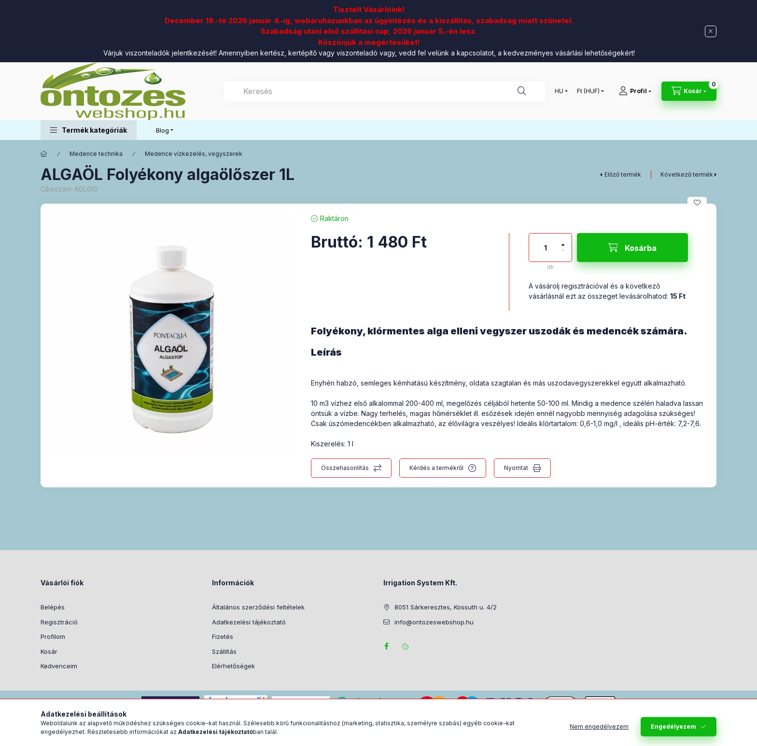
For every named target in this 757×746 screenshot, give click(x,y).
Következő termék (686, 174)
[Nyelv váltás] (559, 91)
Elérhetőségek (233, 666)
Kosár (49, 651)
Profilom (53, 636)
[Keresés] (522, 91)
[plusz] (563, 241)
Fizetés (222, 636)
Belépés (53, 607)
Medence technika (96, 153)
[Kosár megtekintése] (688, 91)
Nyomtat (516, 467)
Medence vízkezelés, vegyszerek (193, 153)
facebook (386, 646)
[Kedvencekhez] (697, 202)
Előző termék (622, 174)
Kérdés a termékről (436, 467)
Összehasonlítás (345, 467)
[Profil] (635, 91)
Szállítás (224, 651)
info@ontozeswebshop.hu (434, 622)
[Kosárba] (632, 247)
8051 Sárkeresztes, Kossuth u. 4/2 (445, 607)
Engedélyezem (673, 733)
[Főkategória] (44, 154)
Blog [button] (162, 130)
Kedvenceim (59, 666)
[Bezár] (710, 31)
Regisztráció (59, 622)
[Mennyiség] (545, 248)
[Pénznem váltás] (588, 91)
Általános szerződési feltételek (258, 607)
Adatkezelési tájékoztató (249, 622)
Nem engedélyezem (599, 733)
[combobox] (385, 91)
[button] (89, 130)
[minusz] (563, 255)
